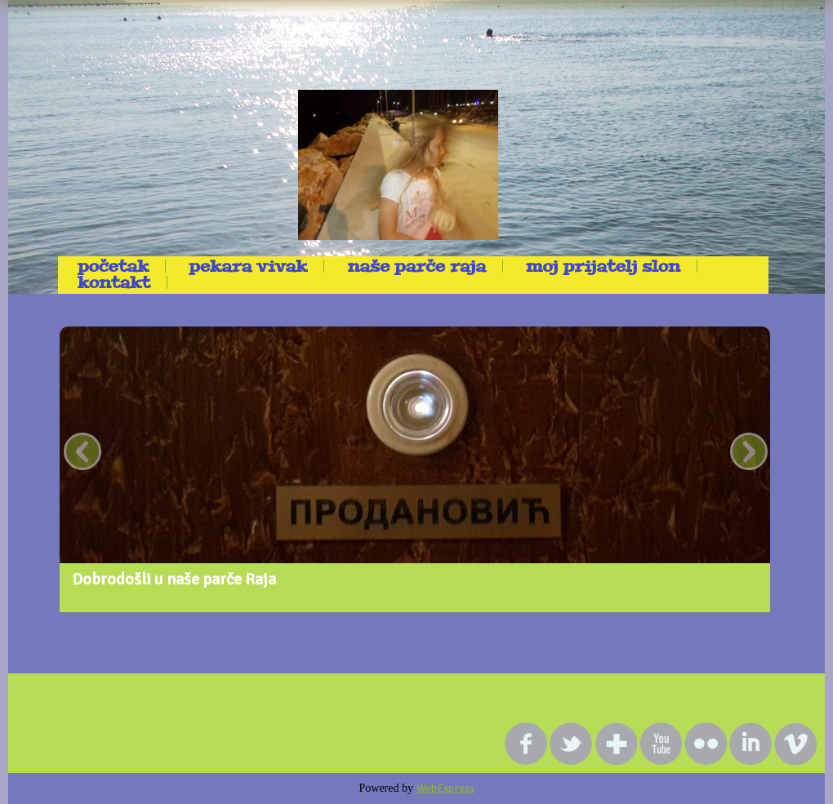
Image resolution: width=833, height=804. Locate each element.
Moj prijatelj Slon (603, 266)
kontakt (114, 282)
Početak (113, 266)
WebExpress (445, 788)
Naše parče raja (416, 266)
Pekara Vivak (248, 266)
